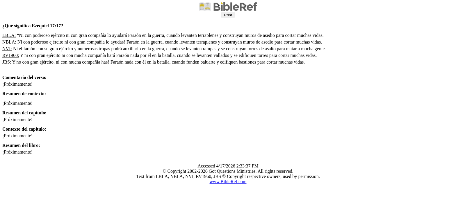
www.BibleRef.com (228, 181)
